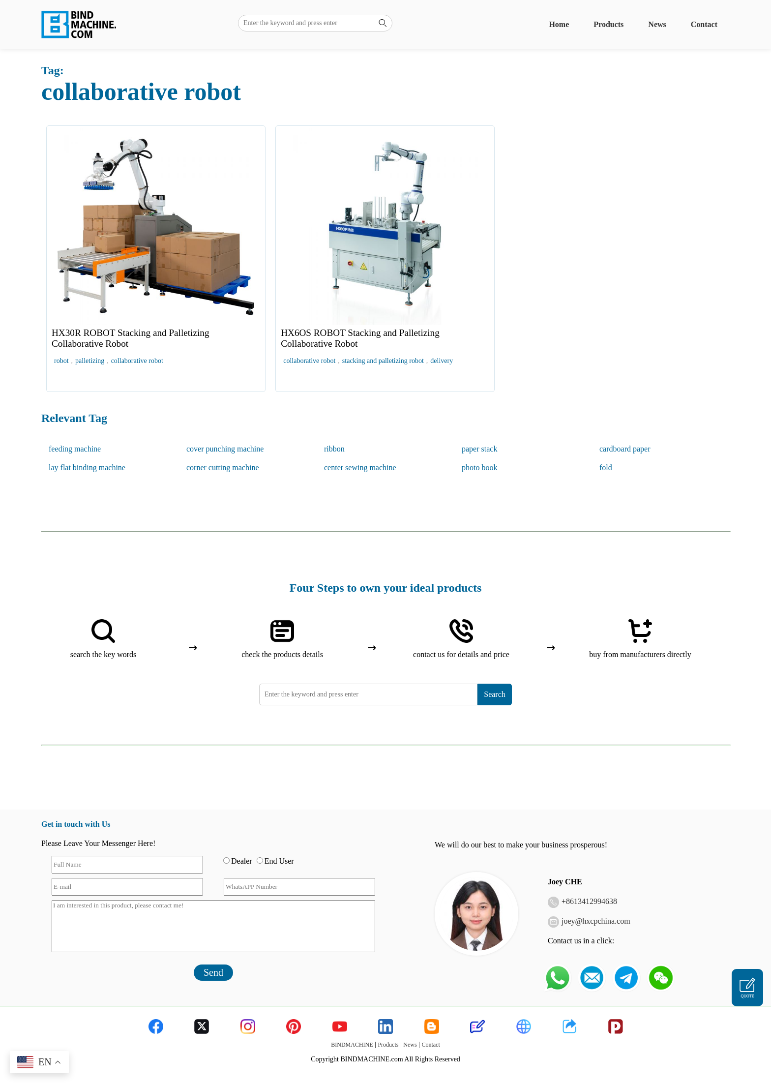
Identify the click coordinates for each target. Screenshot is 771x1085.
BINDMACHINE (352, 1044)
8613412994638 (591, 901)
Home (559, 24)
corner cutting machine (222, 467)
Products (608, 24)
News (657, 24)
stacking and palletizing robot (383, 360)
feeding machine (75, 449)
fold (605, 467)
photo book (479, 467)
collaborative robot (137, 360)
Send (213, 972)
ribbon (334, 449)
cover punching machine (225, 449)
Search (494, 694)
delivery (441, 360)
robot (61, 360)
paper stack (479, 449)
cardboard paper (625, 449)
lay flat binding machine (87, 467)
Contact (704, 24)
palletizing (89, 360)
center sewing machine (360, 467)
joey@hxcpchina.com (596, 921)
